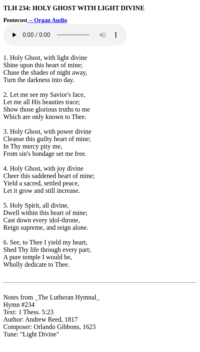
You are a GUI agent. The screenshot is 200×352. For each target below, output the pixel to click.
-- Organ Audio (47, 20)
